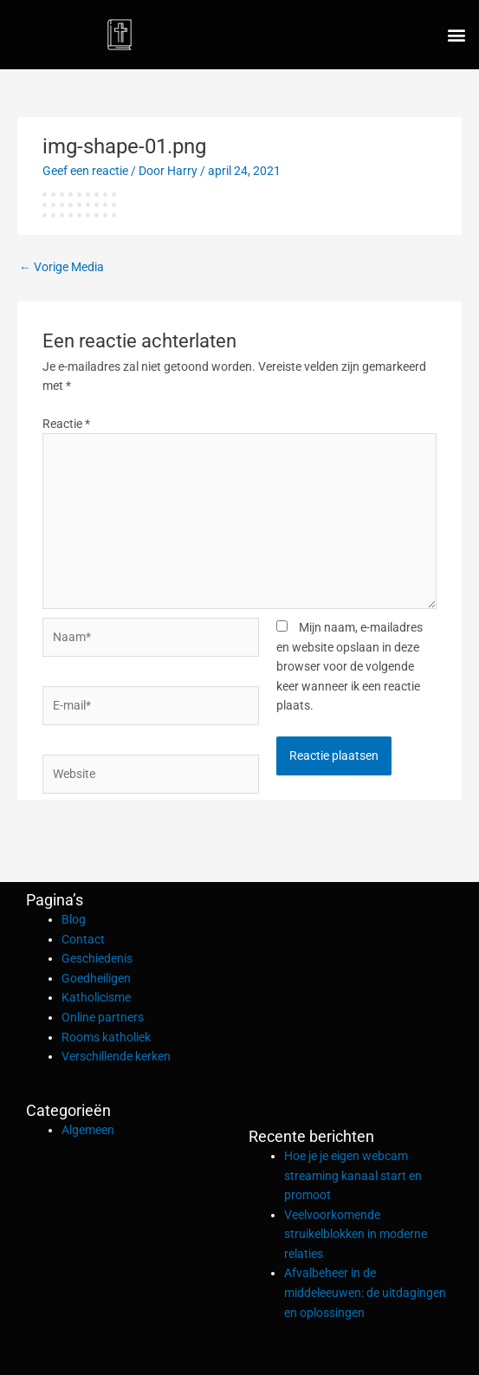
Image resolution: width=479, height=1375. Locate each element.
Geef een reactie (85, 171)
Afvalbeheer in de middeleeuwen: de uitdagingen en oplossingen (365, 1292)
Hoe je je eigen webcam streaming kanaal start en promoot (353, 1175)
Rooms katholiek (106, 1037)
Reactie (66, 424)
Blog (73, 919)
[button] (456, 35)
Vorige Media (61, 267)
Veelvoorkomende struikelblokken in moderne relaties (355, 1234)
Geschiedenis (97, 958)
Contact (83, 939)
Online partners (102, 1017)
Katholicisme (96, 997)
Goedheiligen (96, 978)
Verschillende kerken (116, 1056)
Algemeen (87, 1130)
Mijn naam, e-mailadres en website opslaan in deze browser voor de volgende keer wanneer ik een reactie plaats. (349, 666)
